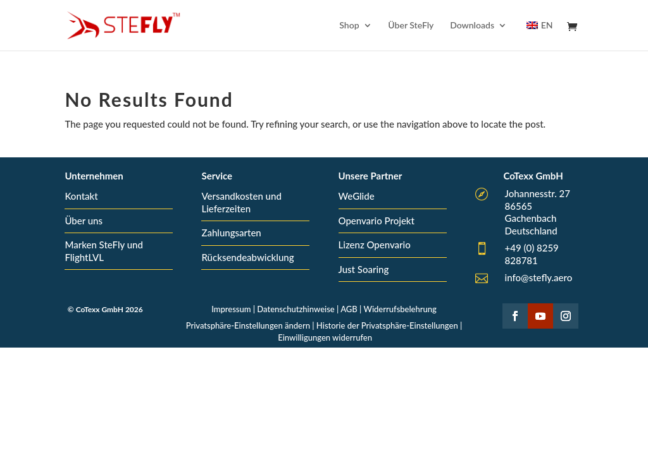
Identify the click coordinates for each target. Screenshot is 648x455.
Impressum (231, 309)
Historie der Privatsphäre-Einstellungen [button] (387, 325)
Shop (349, 25)
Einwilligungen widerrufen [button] (325, 337)
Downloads (472, 25)
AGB (349, 309)
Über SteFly (410, 25)
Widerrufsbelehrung (399, 309)
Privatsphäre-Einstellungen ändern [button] (248, 325)
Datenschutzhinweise (295, 309)
